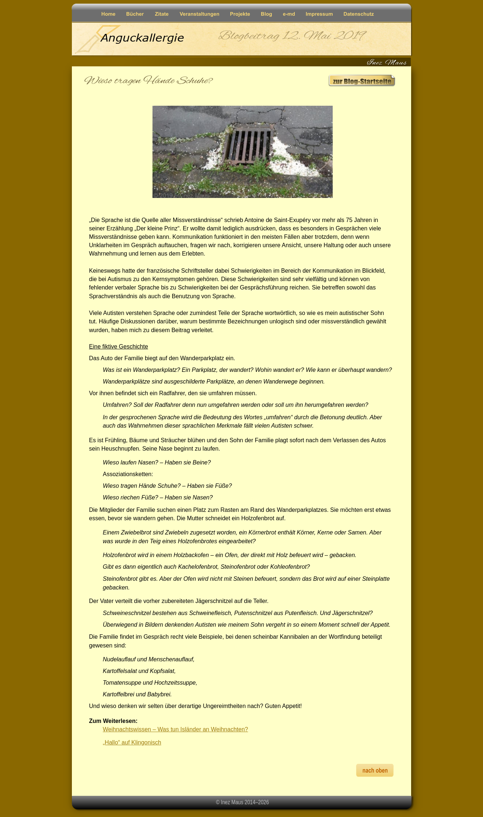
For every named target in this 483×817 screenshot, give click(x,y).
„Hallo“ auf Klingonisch (132, 742)
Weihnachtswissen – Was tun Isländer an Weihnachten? (175, 729)
